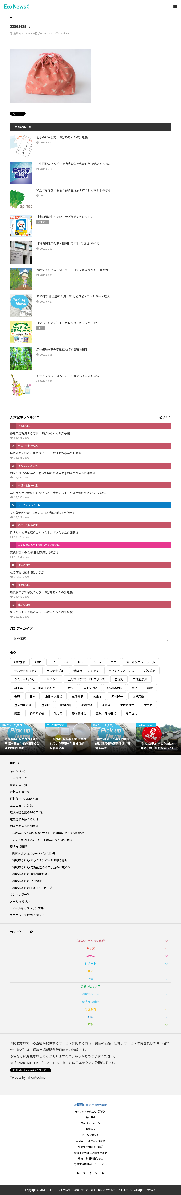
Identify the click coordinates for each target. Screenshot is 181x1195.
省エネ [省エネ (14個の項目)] (148, 705)
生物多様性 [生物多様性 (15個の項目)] (127, 705)
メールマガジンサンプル (28, 908)
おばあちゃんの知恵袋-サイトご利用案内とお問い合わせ (48, 833)
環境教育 (90, 1009)
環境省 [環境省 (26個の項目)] (106, 705)
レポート (90, 963)
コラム (90, 956)
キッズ (90, 948)
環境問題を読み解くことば (27, 812)
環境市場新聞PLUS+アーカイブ (32, 888)
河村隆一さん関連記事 (24, 799)
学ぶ (90, 971)
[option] (22, 739)
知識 (90, 1017)
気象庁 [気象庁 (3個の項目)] (97, 696)
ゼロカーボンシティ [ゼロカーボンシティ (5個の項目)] (86, 671)
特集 (90, 979)
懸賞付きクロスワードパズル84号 (33, 853)
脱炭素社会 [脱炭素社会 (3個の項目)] (79, 713)
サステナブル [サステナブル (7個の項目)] (55, 671)
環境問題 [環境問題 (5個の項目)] (86, 705)
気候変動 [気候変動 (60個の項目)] (77, 696)
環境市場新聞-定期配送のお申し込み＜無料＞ (41, 867)
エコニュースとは (21, 805)
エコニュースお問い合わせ (27, 915)
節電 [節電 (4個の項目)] (17, 713)
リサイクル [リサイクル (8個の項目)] (51, 679)
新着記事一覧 (18, 785)
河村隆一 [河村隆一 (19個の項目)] (117, 696)
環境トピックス (90, 986)
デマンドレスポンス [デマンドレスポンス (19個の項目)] (121, 671)
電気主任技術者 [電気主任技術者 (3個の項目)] (106, 713)
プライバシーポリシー (90, 1123)
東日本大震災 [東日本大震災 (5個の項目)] (53, 696)
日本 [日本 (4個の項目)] (32, 696)
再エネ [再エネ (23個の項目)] (18, 688)
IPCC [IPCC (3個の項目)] (81, 662)
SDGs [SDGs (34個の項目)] (97, 662)
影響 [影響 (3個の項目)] (150, 688)
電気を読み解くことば (24, 819)
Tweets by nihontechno (28, 1077)
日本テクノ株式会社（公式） (90, 1111)
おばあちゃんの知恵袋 (24, 826)
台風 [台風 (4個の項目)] (71, 688)
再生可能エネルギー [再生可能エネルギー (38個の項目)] (45, 688)
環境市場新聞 (18, 846)
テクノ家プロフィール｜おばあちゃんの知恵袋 (42, 840)
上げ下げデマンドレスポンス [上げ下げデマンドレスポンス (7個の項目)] (86, 679)
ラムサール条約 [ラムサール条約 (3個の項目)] (24, 679)
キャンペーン (18, 771)
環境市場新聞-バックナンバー (90, 1164)
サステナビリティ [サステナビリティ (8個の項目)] (25, 671)
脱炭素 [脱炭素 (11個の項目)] (58, 713)
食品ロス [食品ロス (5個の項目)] (131, 713)
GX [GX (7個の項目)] (66, 662)
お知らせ (90, 1129)
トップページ (18, 778)
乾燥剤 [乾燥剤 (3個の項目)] (119, 679)
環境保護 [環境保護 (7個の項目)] (65, 705)
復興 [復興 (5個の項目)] (17, 696)
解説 (90, 1024)
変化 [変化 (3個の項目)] (134, 688)
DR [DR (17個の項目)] (53, 662)
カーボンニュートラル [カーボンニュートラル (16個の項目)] (140, 662)
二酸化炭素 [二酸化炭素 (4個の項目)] (140, 679)
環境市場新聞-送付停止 (27, 881)
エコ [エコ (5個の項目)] (114, 662)
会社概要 (90, 1117)
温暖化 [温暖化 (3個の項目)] (45, 705)
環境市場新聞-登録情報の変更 (31, 874)
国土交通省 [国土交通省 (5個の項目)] (90, 688)
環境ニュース (90, 994)
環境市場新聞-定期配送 (90, 1146)
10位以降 (162, 417)
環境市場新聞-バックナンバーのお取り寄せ (40, 860)
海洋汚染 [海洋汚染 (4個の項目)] (138, 696)
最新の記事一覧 (20, 792)
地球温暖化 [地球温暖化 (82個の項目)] (114, 688)
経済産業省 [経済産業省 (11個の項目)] (37, 713)
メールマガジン (20, 901)
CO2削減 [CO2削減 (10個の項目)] (19, 662)
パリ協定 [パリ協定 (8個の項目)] (149, 671)
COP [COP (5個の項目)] (38, 662)
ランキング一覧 (20, 894)
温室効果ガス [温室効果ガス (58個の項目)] (22, 705)
